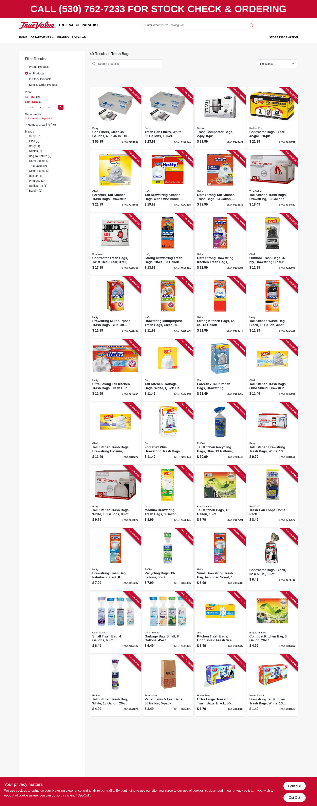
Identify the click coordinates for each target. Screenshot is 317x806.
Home (23, 37)
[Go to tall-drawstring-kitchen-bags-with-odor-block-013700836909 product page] (167, 181)
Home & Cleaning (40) (42, 124)
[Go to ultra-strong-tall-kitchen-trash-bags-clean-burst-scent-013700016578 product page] (115, 370)
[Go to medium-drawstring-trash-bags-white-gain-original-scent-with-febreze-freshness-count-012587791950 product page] (167, 496)
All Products (36, 73)
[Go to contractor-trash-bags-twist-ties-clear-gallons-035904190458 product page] (115, 244)
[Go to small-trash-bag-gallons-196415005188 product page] (115, 622)
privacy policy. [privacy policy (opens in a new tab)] (243, 790)
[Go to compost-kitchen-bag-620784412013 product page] (272, 622)
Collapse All (31, 118)
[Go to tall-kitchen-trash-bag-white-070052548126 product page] (115, 685)
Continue (294, 786)
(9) (34, 141)
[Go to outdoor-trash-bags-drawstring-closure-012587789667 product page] (272, 244)
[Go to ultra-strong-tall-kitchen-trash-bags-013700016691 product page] (220, 181)
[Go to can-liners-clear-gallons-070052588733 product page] (115, 118)
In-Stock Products (40, 79)
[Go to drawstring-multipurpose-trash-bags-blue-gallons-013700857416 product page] (115, 307)
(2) (40, 156)
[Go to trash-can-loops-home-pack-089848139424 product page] (272, 496)
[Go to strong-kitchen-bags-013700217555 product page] (220, 307)
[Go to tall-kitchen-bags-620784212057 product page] (220, 496)
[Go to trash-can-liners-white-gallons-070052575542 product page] (167, 118)
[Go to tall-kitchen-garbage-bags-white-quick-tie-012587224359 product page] (167, 370)
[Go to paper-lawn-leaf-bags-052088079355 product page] (167, 685)
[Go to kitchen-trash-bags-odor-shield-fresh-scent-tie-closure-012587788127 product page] (220, 622)
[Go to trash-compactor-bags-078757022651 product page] (220, 118)
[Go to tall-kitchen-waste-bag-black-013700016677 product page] (272, 307)
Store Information (283, 37)
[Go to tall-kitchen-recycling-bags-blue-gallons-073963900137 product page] (220, 433)
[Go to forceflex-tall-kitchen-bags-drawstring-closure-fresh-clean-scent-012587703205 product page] (220, 370)
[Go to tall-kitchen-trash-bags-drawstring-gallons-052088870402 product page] (272, 181)
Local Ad (79, 37)
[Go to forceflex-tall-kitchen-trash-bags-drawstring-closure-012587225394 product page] (115, 181)
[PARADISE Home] (37, 25)
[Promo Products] (26, 66)
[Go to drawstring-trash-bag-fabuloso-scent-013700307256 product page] (115, 559)
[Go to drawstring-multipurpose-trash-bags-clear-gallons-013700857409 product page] (167, 307)
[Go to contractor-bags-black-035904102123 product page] (272, 559)
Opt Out (294, 797)
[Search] (252, 24)
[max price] (49, 107)
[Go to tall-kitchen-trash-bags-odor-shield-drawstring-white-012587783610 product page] (272, 370)
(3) (35, 151)
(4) (34, 146)
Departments (41, 37)
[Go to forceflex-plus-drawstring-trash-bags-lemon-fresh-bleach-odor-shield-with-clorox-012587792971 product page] (167, 433)
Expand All (47, 118)
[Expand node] (26, 124)
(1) (35, 175)
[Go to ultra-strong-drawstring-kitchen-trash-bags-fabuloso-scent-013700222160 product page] (220, 244)
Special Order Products (43, 85)
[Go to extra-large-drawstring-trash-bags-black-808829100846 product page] (220, 685)
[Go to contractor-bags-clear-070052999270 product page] (272, 118)
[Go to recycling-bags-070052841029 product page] (167, 559)
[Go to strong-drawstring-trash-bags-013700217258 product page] (167, 244)
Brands (63, 37)
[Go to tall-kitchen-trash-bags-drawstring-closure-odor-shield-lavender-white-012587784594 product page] (115, 433)
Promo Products (39, 67)
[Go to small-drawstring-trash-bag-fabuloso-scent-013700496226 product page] (220, 559)
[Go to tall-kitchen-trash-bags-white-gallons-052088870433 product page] (115, 496)
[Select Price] (60, 107)
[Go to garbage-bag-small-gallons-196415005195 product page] (167, 622)
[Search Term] (198, 25)
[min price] (32, 107)
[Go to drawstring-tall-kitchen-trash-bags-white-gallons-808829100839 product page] (272, 685)
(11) (35, 136)
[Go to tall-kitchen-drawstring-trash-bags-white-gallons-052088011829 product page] (272, 433)
